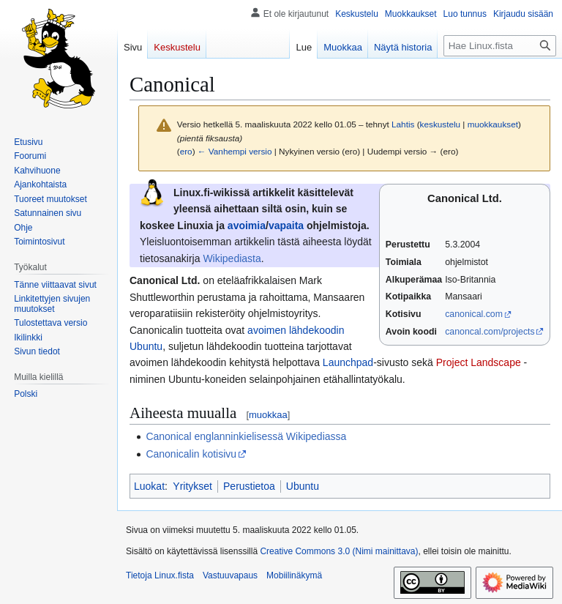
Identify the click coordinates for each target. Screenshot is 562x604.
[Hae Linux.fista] (499, 45)
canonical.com (474, 314)
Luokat (149, 486)
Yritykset (192, 486)
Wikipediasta (232, 258)
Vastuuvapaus (230, 575)
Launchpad (348, 362)
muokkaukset (493, 124)
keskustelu (440, 124)
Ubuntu (146, 346)
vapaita (286, 225)
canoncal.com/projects (490, 332)
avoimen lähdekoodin (295, 330)
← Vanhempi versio (235, 151)
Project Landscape (478, 362)
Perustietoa (249, 486)
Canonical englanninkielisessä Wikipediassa (246, 436)
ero (186, 151)
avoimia (247, 225)
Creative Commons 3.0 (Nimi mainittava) (339, 551)
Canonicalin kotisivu (191, 454)
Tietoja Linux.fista (160, 575)
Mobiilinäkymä (294, 575)
